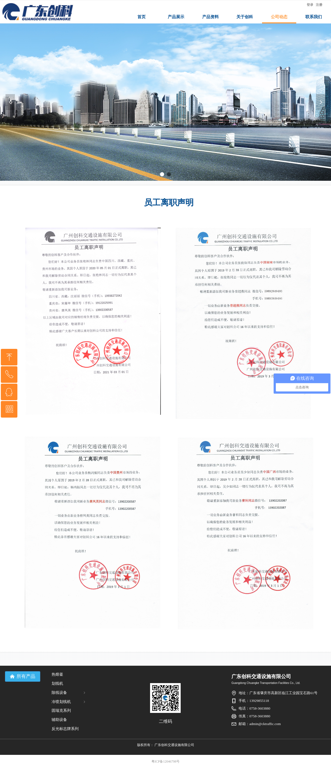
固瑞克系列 (61, 710)
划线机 (57, 683)
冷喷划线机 (69, 702)
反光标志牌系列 (65, 729)
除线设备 (69, 693)
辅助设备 (59, 720)
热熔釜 (57, 674)
